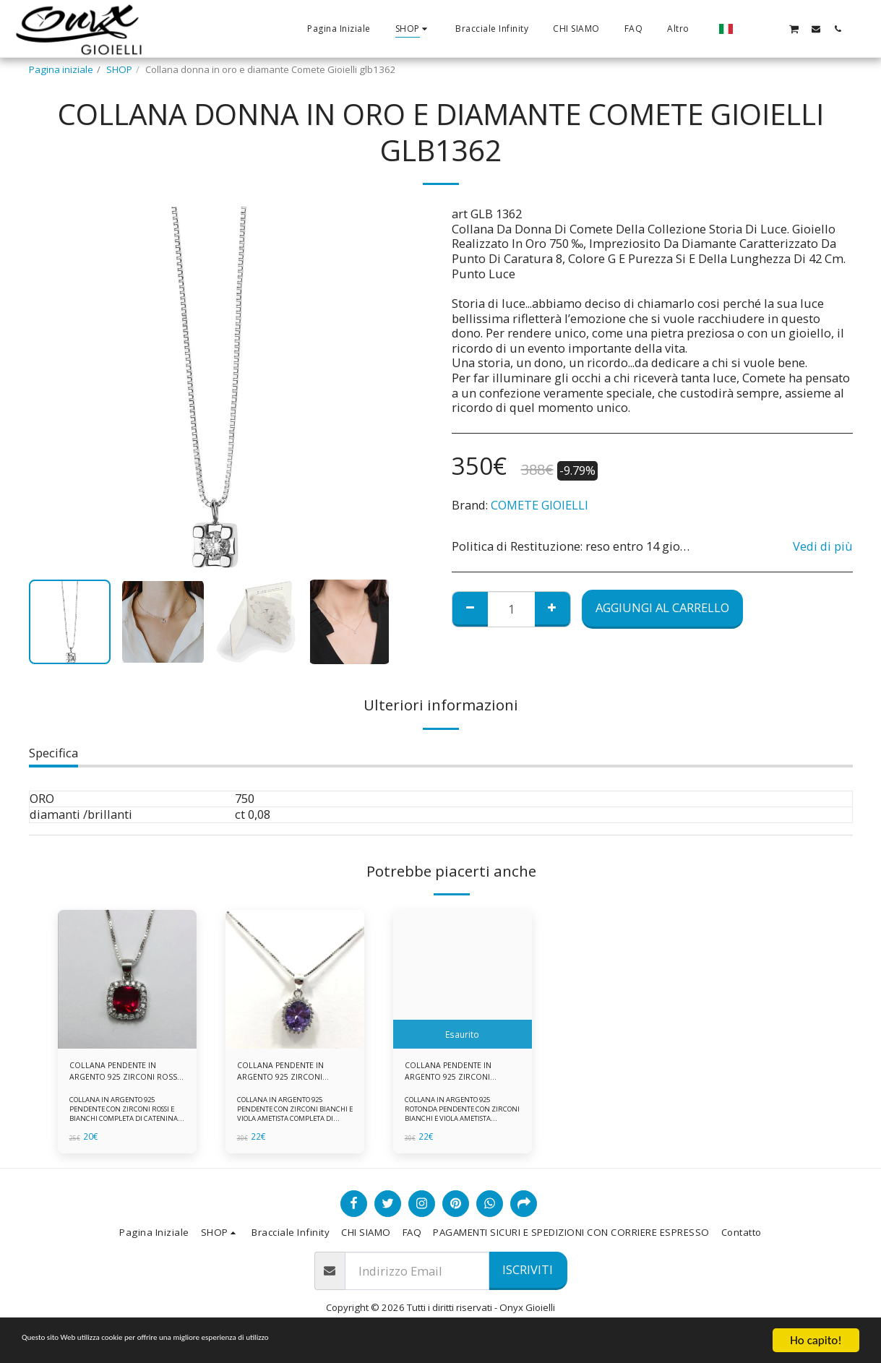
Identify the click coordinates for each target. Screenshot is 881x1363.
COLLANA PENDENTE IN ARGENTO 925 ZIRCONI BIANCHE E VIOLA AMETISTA (287, 1074)
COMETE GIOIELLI (539, 504)
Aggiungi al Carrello (662, 607)
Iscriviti (527, 1275)
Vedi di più (823, 546)
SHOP (119, 69)
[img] (127, 979)
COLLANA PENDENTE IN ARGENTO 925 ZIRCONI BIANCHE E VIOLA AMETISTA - (455, 1074)
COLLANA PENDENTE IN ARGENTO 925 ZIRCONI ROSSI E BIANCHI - (120, 1074)
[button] (750, 28)
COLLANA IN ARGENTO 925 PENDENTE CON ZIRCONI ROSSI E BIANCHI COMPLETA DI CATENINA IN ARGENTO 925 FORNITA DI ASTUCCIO (126, 1124)
